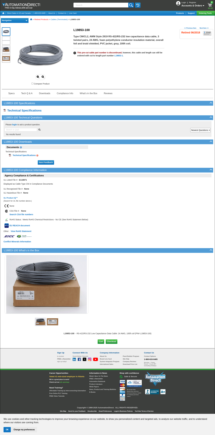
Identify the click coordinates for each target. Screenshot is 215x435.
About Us (51, 13)
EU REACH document (20, 225)
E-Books (92, 392)
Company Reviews (129, 361)
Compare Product (41, 84)
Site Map (63, 411)
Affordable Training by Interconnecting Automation (67, 390)
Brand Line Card (106, 359)
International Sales (106, 364)
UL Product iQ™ (11, 198)
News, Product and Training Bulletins (102, 389)
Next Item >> (204, 28)
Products (180, 13)
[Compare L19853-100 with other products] (32, 83)
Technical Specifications (23, 110)
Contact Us (62, 13)
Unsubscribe (92, 411)
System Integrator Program (109, 361)
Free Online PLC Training (58, 393)
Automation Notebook (97, 381)
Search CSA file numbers (21, 214)
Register (192, 2)
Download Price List (130, 364)
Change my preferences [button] (24, 429)
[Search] (101, 5)
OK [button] (7, 429)
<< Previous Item (190, 28)
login (14, 124)
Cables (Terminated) (59, 19)
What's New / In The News (98, 376)
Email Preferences (105, 411)
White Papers (94, 387)
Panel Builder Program (131, 356)
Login (184, 2)
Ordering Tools (205, 13)
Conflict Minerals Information (17, 241)
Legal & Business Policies (123, 411)
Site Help (126, 359)
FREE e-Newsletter (96, 379)
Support (191, 13)
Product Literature (95, 384)
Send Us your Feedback (77, 411)
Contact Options (150, 356)
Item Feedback (46, 162)
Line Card (72, 13)
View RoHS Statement (21, 231)
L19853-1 (118, 55)
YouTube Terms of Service (144, 411)
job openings (64, 382)
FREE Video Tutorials (57, 396)
